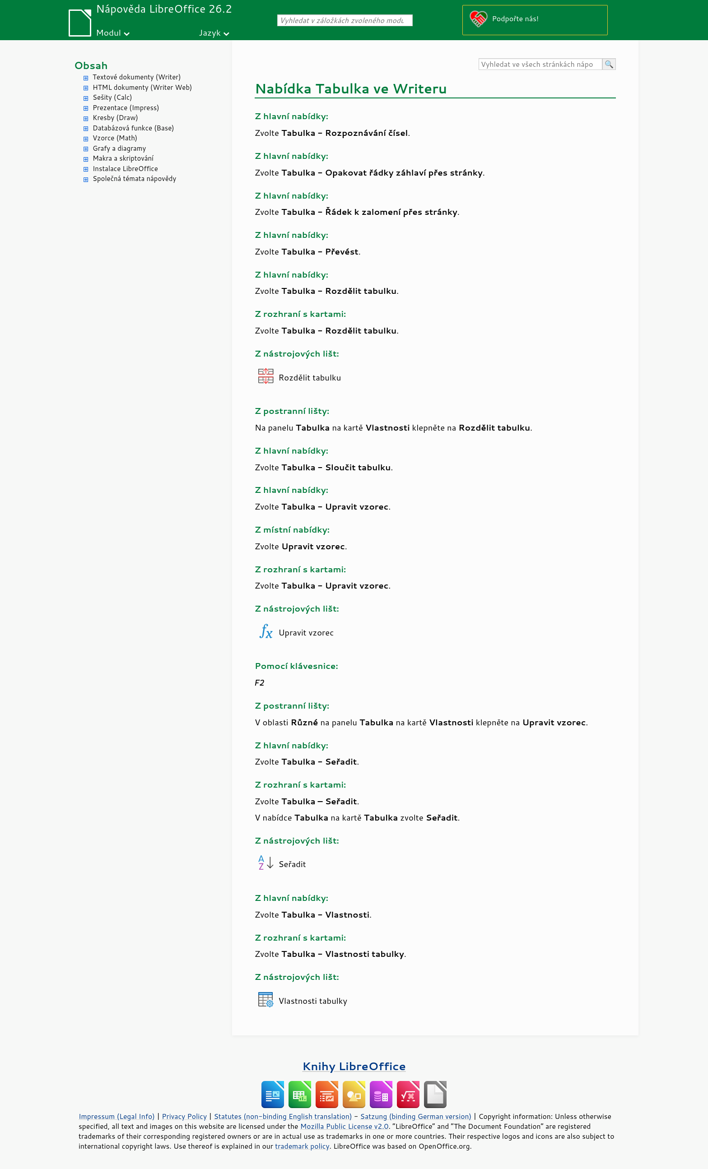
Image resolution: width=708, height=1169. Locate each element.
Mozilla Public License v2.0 (344, 1126)
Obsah (91, 65)
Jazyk (210, 32)
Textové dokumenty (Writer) (137, 77)
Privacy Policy (184, 1116)
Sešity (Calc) (112, 97)
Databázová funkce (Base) (133, 128)
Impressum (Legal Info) (117, 1116)
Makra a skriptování (123, 158)
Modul (108, 32)
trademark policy (302, 1146)
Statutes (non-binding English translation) (283, 1116)
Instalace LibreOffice (125, 168)
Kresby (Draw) (115, 117)
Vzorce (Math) (115, 138)
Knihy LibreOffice (354, 1066)
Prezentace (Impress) (126, 107)
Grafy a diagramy (119, 148)
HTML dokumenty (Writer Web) (142, 87)
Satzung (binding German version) (416, 1116)
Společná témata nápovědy (134, 178)
